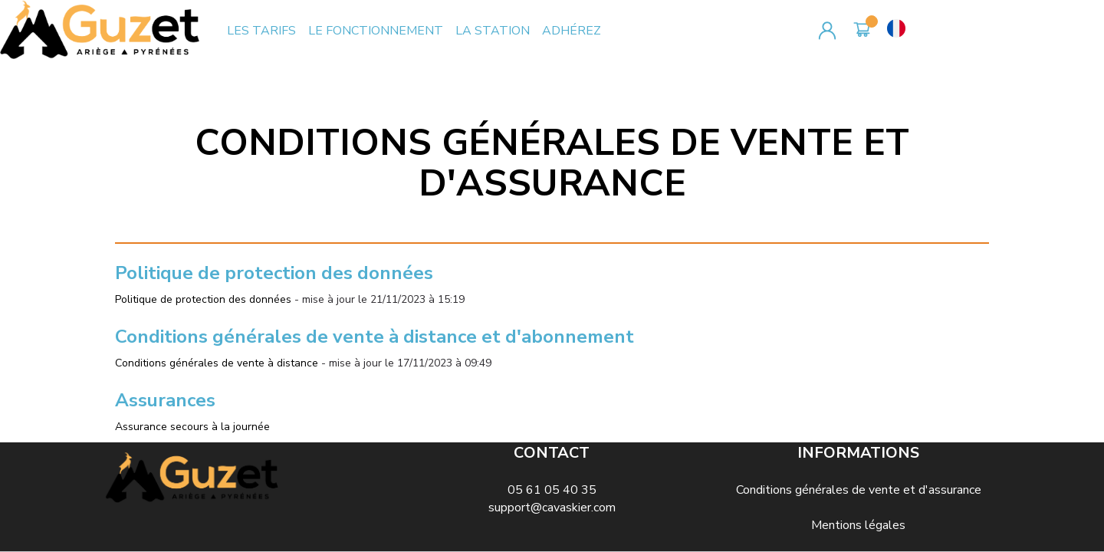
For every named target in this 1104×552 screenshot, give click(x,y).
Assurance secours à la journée (192, 426)
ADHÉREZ (571, 30)
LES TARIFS (261, 30)
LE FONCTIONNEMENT (375, 30)
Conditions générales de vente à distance (216, 363)
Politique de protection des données (203, 299)
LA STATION (492, 30)
